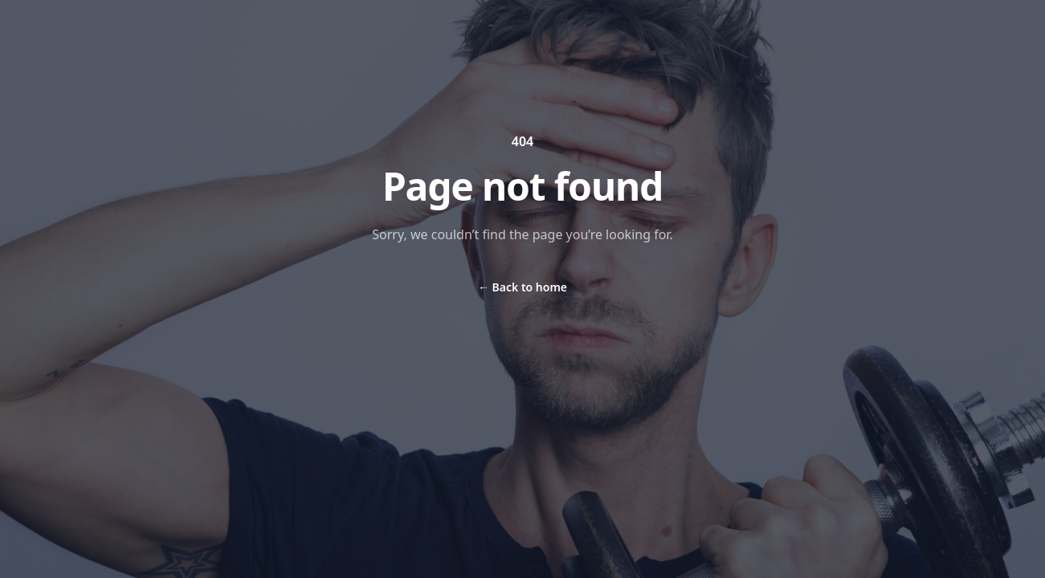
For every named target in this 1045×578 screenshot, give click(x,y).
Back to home (522, 287)
